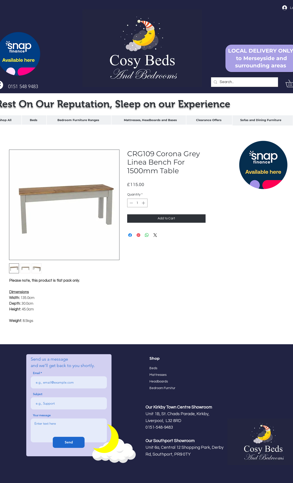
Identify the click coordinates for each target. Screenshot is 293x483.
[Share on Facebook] (130, 235)
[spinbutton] (137, 203)
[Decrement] (131, 203)
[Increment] (144, 203)
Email (36, 373)
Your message (42, 415)
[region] (34, 120)
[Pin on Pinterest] (138, 235)
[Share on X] (155, 235)
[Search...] (244, 82)
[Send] (69, 442)
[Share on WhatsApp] (146, 235)
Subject (37, 394)
